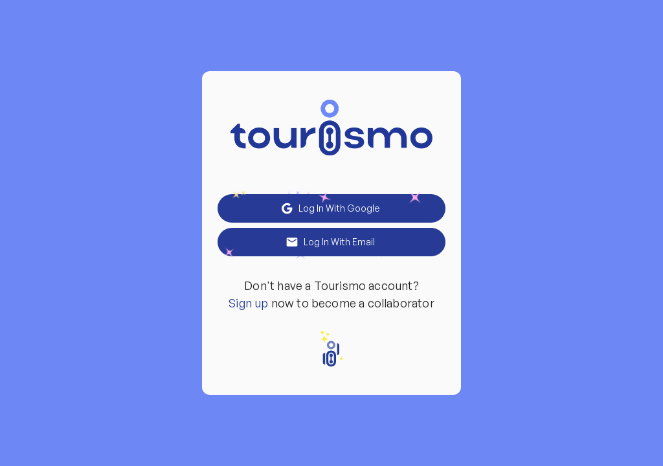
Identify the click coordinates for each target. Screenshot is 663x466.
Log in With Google (331, 208)
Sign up (248, 303)
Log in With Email (331, 242)
